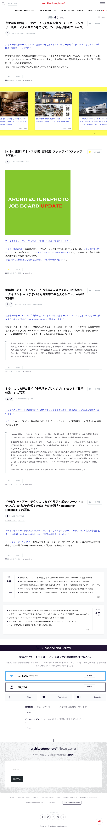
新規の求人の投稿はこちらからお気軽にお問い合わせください (34, 260)
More (29, 713)
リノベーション (11, 520)
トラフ (8, 421)
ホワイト (22, 520)
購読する (17, 779)
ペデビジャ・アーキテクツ (17, 542)
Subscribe (98, 697)
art (31, 399)
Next (99, 133)
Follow (89, 675)
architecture (18, 33)
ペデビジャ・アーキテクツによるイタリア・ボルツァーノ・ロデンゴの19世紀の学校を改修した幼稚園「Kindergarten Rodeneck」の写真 (44, 505)
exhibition (30, 33)
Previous (95, 133)
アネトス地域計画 (13, 249)
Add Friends (62, 697)
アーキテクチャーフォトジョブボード (50, 252)
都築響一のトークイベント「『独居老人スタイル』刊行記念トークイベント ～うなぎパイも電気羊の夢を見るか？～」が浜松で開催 (44, 294)
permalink (28, 80)
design (18, 304)
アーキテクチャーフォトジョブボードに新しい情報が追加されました (37, 241)
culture (27, 304)
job (27, 162)
